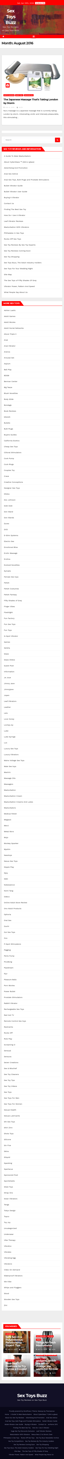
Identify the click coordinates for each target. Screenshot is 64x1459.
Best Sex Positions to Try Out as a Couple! (16, 1366)
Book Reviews (10, 411)
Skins (6, 1151)
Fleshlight (8, 612)
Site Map (8, 274)
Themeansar (50, 1411)
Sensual (7, 1051)
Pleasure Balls (10, 980)
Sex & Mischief (10, 1068)
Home (7, 1414)
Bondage (8, 405)
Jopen (6, 695)
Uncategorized (10, 1228)
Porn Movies (9, 985)
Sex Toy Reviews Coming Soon (17, 251)
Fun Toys (8, 630)
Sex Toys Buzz (11, 16)
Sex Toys (8, 1092)
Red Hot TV (9, 1015)
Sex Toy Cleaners (11, 1074)
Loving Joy (8, 725)
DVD (6, 529)
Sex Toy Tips (9, 1080)
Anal (6, 340)
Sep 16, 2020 (12, 1373)
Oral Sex (7, 920)
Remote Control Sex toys (15, 1021)
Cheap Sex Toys (11, 447)
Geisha (7, 648)
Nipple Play (9, 867)
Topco (6, 1216)
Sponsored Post (11, 1175)
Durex (6, 524)
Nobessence (9, 885)
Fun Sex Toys (9, 624)
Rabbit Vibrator (10, 1003)
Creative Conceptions (13, 482)
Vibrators (8, 1264)
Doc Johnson (10, 500)
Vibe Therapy (9, 1240)
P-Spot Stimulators (12, 944)
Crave (6, 476)
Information (9, 672)
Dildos (7, 494)
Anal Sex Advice (11, 174)
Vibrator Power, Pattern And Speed (19, 286)
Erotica (7, 559)
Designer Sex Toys (12, 488)
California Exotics (12, 441)
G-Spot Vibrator (11, 636)
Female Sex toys (11, 577)
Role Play (8, 1039)
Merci (6, 826)
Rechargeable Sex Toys (14, 1009)
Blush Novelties (11, 393)
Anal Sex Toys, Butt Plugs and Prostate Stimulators (26, 180)
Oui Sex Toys (9, 932)
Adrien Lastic (10, 310)
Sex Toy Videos (10, 1086)
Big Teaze (8, 387)
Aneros (7, 352)
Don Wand (8, 512)
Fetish (6, 583)
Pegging (7, 950)
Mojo (6, 837)
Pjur (5, 974)
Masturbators (10, 808)
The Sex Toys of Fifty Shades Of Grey (20, 280)
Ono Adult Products (12, 908)
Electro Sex (9, 541)
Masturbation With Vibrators (16, 227)
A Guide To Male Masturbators (17, 156)
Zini (5, 1305)
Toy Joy (7, 1222)
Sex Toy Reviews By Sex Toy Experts (19, 245)
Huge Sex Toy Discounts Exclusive (23, 1431)
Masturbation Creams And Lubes (18, 802)
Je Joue (7, 677)
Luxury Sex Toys (11, 749)
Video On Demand (12, 1270)
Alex (20, 107)
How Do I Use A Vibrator (14, 215)
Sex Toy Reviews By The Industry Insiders (39, 1441)
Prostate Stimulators (13, 997)
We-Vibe (7, 1282)
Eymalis (7, 571)
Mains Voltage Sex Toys (14, 760)
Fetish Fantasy (10, 595)
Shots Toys (9, 1133)
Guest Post (19, 95)
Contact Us (9, 203)
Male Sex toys (10, 766)
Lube (6, 731)
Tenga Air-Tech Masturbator (46, 1344)
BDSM (6, 375)
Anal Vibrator (10, 346)
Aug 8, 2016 (9, 107)
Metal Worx (9, 831)
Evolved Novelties (12, 565)
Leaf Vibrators (10, 701)
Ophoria (7, 914)
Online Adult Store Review (15, 903)
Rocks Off (8, 1033)
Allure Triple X (10, 334)
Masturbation (10, 790)
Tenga (6, 1205)
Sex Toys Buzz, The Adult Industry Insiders (22, 263)
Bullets (7, 423)
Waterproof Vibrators (13, 1276)
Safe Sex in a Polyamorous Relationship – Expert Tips (15, 1341)
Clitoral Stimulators (12, 452)
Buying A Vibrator (11, 197)
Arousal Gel (9, 358)
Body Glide (8, 399)
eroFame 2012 (53, 1424)
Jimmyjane (9, 689)
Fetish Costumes (11, 589)
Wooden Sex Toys (11, 1299)
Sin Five (7, 1145)
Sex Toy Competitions (16, 1441)
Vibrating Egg (10, 1258)
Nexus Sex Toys (11, 861)
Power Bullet (9, 991)
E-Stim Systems (11, 535)
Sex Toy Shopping (11, 257)
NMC (6, 879)
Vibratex (7, 1252)
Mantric (7, 772)
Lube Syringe (9, 737)
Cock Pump (9, 458)
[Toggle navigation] (33, 36)
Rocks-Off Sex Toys (12, 239)
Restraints (8, 1027)
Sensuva (7, 1057)
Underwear (9, 1234)
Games (7, 642)
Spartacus (8, 1169)
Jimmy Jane (9, 683)
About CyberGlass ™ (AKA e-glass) (19, 162)
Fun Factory (9, 618)
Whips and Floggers (12, 1287)
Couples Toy (9, 470)
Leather (7, 707)
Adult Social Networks (14, 328)
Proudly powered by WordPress (20, 1411)
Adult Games (9, 316)
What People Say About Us (16, 292)
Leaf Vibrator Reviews (13, 221)
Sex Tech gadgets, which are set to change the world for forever (47, 1363)
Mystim (7, 849)
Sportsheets (9, 1181)
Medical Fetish (10, 814)
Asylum (7, 364)
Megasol (7, 820)
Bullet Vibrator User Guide (15, 192)
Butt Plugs (8, 429)
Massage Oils (29, 95)
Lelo (6, 713)
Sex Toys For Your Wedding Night (18, 269)
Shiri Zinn (8, 1128)
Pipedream (8, 968)
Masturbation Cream (13, 796)
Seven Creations (11, 1062)
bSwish (7, 417)
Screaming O (9, 1045)
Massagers (8, 784)
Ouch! (6, 926)
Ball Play (8, 370)
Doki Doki (8, 506)
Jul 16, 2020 (42, 1373)
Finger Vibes (9, 606)
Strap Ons (8, 1193)
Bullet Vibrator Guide (13, 186)
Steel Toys (8, 1187)
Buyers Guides (10, 435)
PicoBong (8, 962)
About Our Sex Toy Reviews (14, 1418)
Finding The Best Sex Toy (15, 209)
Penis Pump (9, 956)
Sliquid (7, 1157)
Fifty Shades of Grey (13, 600)
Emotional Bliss (11, 547)
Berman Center (10, 381)
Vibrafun (8, 1246)
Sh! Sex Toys (9, 1122)
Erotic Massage (9, 95)
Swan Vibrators (10, 1199)
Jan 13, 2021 (12, 1349)
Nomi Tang (8, 891)
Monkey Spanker (11, 843)
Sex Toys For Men (11, 1098)
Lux (5, 743)
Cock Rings (9, 464)
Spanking (8, 1163)
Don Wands (9, 518)
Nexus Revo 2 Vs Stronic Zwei (42, 1434)
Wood (6, 1293)
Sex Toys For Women (13, 1104)
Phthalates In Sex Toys (14, 233)
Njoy (6, 873)
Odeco (7, 897)
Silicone (7, 1139)
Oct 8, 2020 (42, 1349)
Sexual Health (10, 1110)
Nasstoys (8, 855)
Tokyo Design (10, 1210)
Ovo (5, 938)
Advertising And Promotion (16, 168)
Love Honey (9, 719)
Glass (6, 654)
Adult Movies (9, 322)
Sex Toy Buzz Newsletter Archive (47, 1438)
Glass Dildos (9, 660)
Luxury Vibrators (11, 754)
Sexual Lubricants (12, 1116)
